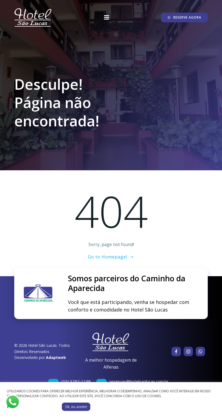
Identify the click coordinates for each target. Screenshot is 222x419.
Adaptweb (56, 357)
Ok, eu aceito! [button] (76, 406)
